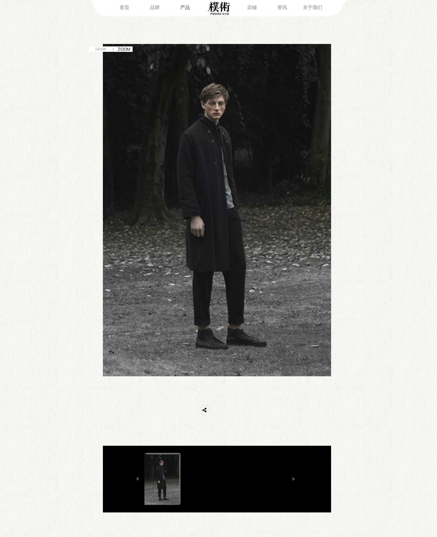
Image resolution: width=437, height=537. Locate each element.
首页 (124, 7)
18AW (101, 49)
